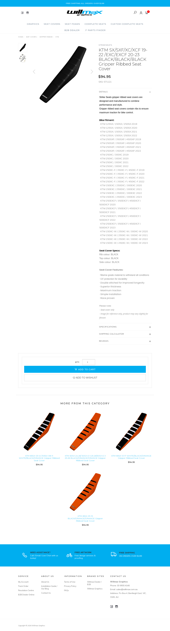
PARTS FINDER (95, 30)
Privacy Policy (70, 586)
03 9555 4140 (123, 585)
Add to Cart (85, 369)
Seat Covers (52, 24)
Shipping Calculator (111, 334)
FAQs (66, 590)
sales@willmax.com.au (127, 589)
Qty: (77, 362)
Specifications (108, 327)
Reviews (104, 341)
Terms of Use (69, 582)
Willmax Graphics (94, 589)
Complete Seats (95, 24)
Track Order (23, 586)
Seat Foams (72, 24)
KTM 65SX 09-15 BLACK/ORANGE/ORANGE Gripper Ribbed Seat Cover (85, 521)
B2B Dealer (72, 30)
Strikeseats (105, 45)
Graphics (33, 24)
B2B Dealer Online (26, 594)
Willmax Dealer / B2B (94, 583)
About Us (45, 582)
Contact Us (46, 593)
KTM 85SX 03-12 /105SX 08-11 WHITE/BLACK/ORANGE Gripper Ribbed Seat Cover (39, 461)
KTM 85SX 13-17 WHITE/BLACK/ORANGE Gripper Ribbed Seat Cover (131, 460)
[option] (63, 74)
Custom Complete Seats (127, 24)
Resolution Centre (26, 590)
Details (103, 92)
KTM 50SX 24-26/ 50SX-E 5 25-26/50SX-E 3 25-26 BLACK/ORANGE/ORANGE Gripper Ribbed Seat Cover (85, 461)
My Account (23, 582)
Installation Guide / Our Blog (49, 587)
